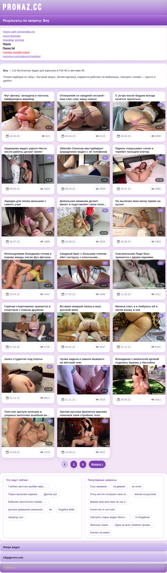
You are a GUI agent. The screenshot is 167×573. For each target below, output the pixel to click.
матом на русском (146, 494)
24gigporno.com (13, 558)
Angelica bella (67, 509)
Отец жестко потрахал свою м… (109, 494)
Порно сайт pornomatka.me (19, 31)
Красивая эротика (13, 39)
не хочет (137, 486)
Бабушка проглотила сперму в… (27, 502)
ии (50, 509)
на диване (119, 486)
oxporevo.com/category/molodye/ (22, 56)
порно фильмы (12, 35)
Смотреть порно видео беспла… (109, 517)
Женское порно (99, 525)
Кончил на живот (100, 533)
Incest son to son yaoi (102, 509)
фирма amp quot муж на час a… (109, 502)
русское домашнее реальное (25, 509)
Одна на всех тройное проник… (134, 525)
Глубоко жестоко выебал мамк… (27, 486)
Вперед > (97, 464)
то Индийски (143, 517)
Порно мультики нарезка (23, 494)
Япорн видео (11, 547)
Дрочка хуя (50, 494)
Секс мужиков (98, 486)
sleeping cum (16, 517)
